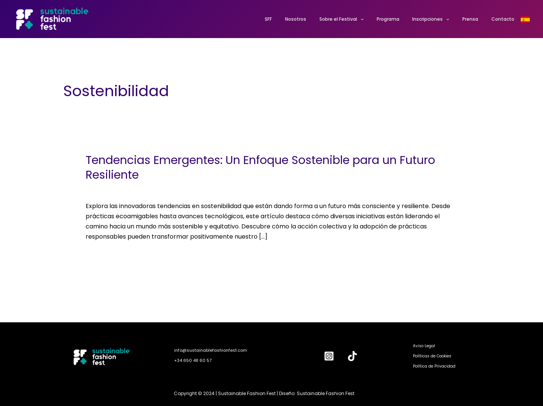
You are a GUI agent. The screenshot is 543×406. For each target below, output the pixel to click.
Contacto (504, 19)
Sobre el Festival (359, 19)
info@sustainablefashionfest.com (210, 350)
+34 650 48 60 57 (193, 360)
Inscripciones (440, 19)
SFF (294, 19)
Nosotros (317, 19)
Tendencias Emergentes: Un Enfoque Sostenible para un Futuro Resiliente (260, 167)
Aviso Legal (424, 346)
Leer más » (101, 255)
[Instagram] (329, 356)
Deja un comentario (115, 189)
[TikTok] (352, 356)
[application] (378, 19)
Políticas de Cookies (432, 356)
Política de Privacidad (434, 366)
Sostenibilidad (170, 189)
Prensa (476, 19)
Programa (402, 19)
